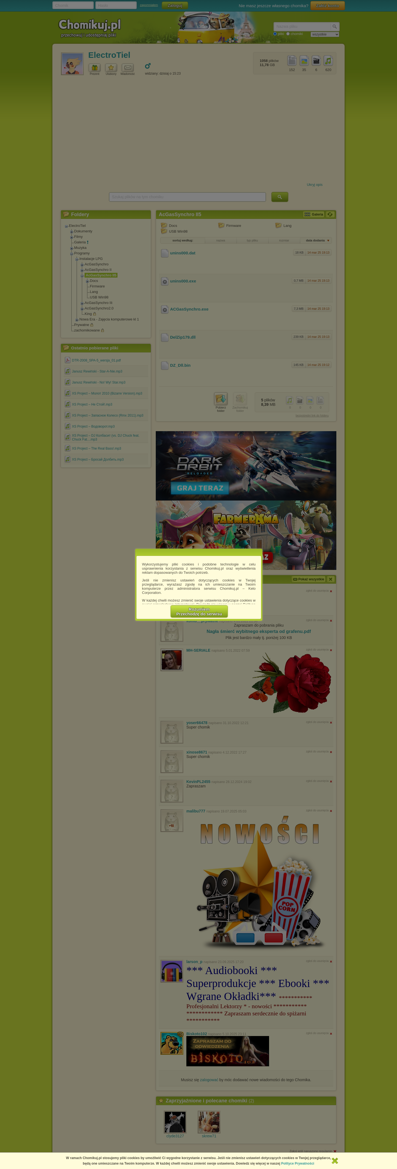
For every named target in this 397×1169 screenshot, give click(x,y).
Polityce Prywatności (297, 1163)
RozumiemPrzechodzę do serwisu (199, 611)
